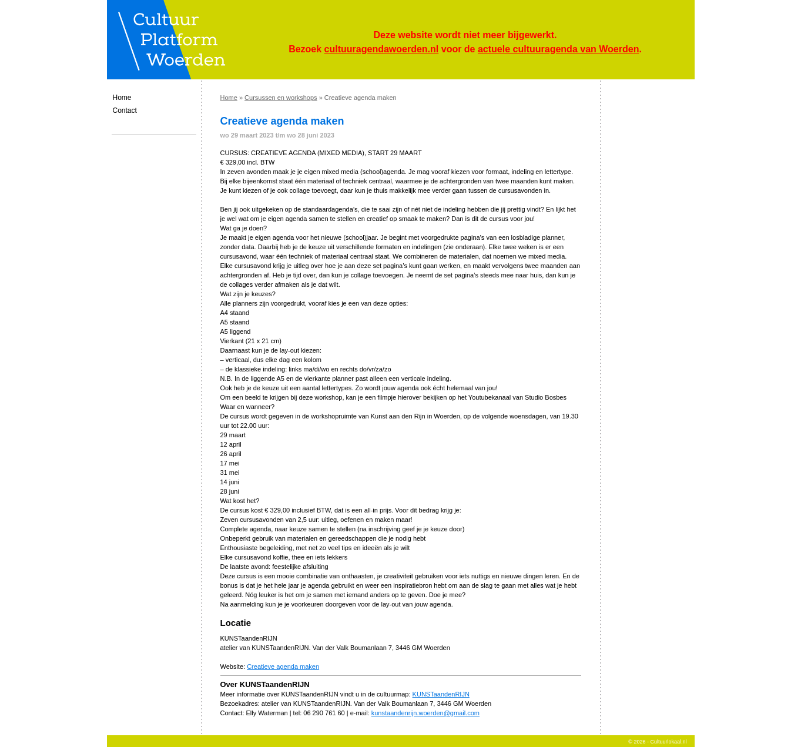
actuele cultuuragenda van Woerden (558, 49)
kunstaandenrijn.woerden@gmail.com (425, 712)
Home (122, 97)
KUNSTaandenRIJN (441, 694)
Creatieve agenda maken (283, 666)
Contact (125, 110)
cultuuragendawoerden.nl (381, 49)
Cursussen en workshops (280, 97)
